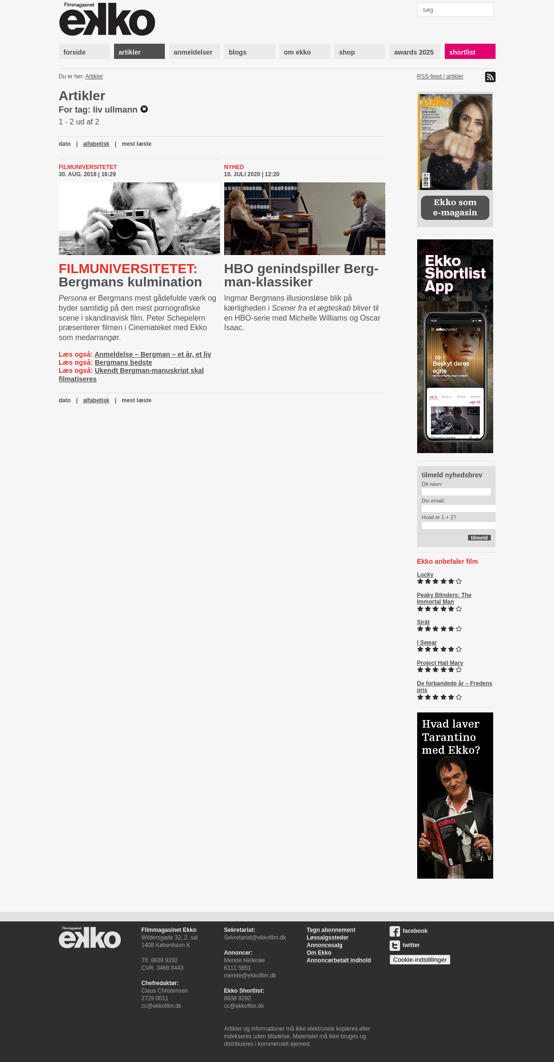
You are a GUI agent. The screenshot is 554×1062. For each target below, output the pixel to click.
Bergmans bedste (123, 362)
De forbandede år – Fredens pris (455, 686)
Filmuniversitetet (88, 167)
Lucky (425, 574)
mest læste (137, 144)
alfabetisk (96, 144)
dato (65, 144)
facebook (409, 931)
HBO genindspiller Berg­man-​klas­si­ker (301, 275)
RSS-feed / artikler (440, 76)
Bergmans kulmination (130, 275)
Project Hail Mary (440, 663)
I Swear (427, 642)
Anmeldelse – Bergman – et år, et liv (153, 354)
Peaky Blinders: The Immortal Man (444, 598)
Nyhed (234, 167)
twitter (405, 945)
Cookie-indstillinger (420, 959)
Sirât (423, 622)
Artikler (94, 76)
